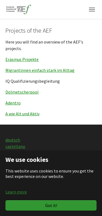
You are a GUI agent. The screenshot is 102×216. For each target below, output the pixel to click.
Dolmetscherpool (22, 92)
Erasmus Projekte (22, 59)
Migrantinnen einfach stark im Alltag (40, 70)
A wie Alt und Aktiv (22, 113)
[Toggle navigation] (92, 9)
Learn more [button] (16, 192)
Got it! (51, 205)
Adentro (13, 103)
